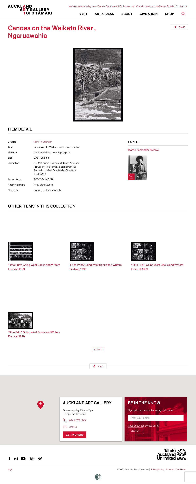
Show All (98, 349)
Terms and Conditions (176, 469)
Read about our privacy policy (143, 426)
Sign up (135, 431)
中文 (10, 469)
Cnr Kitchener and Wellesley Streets (155, 6)
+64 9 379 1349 (74, 420)
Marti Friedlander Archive (143, 150)
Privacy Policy (157, 469)
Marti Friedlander (43, 142)
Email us (70, 427)
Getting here (74, 435)
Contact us (181, 6)
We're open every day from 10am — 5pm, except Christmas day (102, 6)
